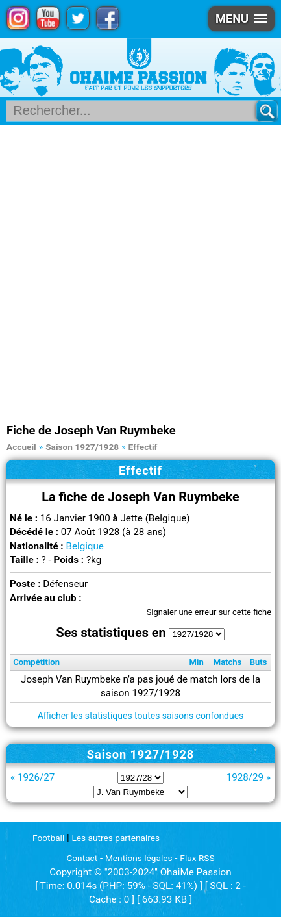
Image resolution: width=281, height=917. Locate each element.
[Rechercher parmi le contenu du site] (135, 111)
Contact (81, 858)
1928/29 (244, 777)
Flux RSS (197, 858)
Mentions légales (139, 858)
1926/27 (36, 777)
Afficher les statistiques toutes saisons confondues (141, 715)
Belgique (85, 546)
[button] (241, 18)
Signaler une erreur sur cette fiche (209, 612)
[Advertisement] (140, 272)
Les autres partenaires (116, 838)
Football (48, 838)
